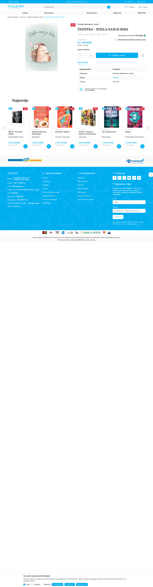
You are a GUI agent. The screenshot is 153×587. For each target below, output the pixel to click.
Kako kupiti (81, 178)
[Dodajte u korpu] (117, 55)
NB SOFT (80, 240)
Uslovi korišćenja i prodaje (51, 192)
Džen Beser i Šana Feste (62, 137)
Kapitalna (11, 129)
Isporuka (80, 185)
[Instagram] (124, 178)
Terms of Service (128, 224)
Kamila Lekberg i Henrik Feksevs (134, 137)
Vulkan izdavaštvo (12, 17)
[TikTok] (134, 178)
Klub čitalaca (46, 203)
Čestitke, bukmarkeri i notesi (35, 17)
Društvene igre (83, 129)
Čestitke (116, 78)
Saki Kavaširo (36, 137)
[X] (119, 178)
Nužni (28, 584)
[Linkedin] (139, 178)
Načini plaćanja (83, 181)
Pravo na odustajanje (49, 199)
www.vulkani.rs (66, 240)
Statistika (37, 584)
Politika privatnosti (48, 196)
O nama (45, 178)
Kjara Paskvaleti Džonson (15, 137)
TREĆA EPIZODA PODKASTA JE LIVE (76, 1)
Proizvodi (22, 17)
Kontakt (45, 188)
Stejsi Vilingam (106, 137)
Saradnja (45, 185)
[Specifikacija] (83, 62)
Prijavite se (118, 217)
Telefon (115, 207)
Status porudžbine (13, 1)
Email (114, 199)
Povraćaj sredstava (84, 196)
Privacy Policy (117, 224)
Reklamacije (82, 192)
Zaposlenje (46, 181)
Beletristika (35, 129)
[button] (143, 7)
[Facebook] (114, 178)
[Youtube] (129, 178)
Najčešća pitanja (83, 188)
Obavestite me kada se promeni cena (132, 40)
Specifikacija (83, 62)
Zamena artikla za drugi (86, 199)
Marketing (47, 584)
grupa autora (82, 137)
